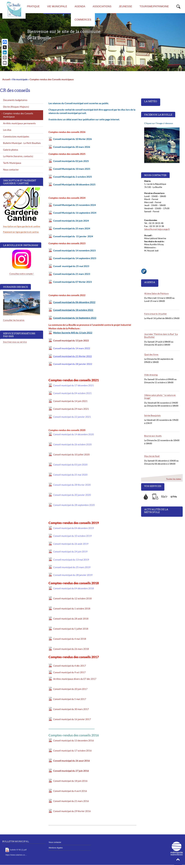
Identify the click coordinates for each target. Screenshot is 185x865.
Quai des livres (151, 354)
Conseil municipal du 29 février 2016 (72, 811)
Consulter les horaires (13, 320)
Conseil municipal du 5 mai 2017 (69, 699)
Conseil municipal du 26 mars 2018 (71, 648)
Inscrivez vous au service (15, 342)
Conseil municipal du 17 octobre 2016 (72, 750)
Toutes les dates (173, 478)
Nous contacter (11, 169)
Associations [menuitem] (102, 6)
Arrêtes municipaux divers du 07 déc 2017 (74, 678)
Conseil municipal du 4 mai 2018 (69, 638)
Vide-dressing (151, 374)
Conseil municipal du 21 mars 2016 (71, 801)
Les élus (7, 129)
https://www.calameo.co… (16, 855)
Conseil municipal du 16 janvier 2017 (72, 719)
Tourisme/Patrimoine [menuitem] (154, 6)
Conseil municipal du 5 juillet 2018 (70, 628)
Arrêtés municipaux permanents (19, 123)
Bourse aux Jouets (153, 435)
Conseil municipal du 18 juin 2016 (70, 780)
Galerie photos (10, 149)
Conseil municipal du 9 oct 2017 (69, 672)
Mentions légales (56, 848)
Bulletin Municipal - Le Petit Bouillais (22, 143)
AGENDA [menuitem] (80, 6)
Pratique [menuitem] (33, 6)
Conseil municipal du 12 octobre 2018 (72, 598)
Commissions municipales (16, 136)
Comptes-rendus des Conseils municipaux (52, 79)
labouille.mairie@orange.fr (157, 229)
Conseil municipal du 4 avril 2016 (70, 791)
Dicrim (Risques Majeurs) (16, 106)
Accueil (6, 79)
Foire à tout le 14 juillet (155, 313)
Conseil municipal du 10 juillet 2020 (71, 454)
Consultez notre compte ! (21, 273)
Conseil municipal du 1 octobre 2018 (71, 608)
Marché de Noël (152, 456)
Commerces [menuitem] (83, 19)
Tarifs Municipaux (12, 162)
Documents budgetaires (15, 100)
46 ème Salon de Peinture (156, 293)
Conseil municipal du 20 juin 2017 (70, 689)
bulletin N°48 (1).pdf (18, 850)
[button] (178, 860)
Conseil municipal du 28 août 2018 (70, 618)
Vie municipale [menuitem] (57, 6)
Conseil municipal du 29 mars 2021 (71, 408)
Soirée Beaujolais (152, 415)
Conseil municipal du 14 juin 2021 (70, 401)
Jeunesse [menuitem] (125, 6)
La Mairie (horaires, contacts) (18, 156)
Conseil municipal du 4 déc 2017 (69, 665)
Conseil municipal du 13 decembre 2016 (73, 740)
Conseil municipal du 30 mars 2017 (71, 709)
